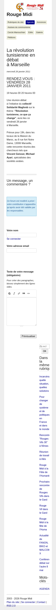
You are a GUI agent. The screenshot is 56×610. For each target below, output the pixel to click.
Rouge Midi (19, 14)
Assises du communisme (19, 27)
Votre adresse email (18, 246)
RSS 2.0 (11, 605)
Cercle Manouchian (16, 32)
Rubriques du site (15, 22)
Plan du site (13, 602)
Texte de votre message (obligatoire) (20, 273)
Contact (41, 602)
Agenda (30, 22)
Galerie (39, 32)
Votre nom (12, 230)
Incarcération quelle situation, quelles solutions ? (46, 383)
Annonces (41, 22)
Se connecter (14, 239)
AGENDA (44, 589)
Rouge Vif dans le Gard (43, 509)
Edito (30, 32)
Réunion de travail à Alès (44, 455)
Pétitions (11, 37)
